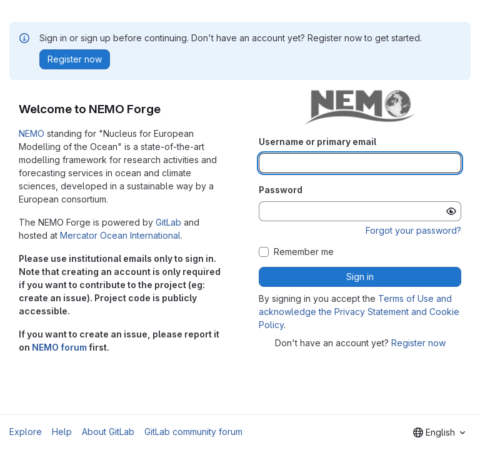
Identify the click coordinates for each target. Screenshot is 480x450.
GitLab (168, 222)
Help (62, 431)
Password (280, 189)
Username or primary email (317, 141)
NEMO (31, 133)
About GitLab (108, 431)
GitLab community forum (193, 431)
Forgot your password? (413, 230)
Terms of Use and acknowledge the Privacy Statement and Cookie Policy (359, 311)
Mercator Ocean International (120, 235)
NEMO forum (59, 347)
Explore (25, 431)
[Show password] (451, 211)
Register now (418, 343)
